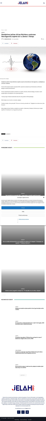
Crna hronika (18, 350)
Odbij (23, 211)
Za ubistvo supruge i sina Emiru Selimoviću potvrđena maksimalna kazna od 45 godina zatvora (28, 352)
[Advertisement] (23, 17)
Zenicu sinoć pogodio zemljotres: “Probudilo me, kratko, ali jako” (23, 290)
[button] (44, 197)
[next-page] (4, 295)
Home (2, 30)
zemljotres (8, 133)
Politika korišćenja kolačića (24, 219)
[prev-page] (2, 295)
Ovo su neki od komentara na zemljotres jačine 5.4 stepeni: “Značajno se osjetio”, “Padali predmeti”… (23, 242)
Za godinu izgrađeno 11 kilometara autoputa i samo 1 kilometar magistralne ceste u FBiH (28, 338)
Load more (23, 375)
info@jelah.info (27, 408)
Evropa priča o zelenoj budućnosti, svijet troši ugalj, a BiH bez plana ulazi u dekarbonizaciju (29, 323)
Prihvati (23, 207)
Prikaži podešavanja (23, 215)
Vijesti (6, 30)
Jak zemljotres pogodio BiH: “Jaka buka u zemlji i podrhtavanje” (23, 195)
